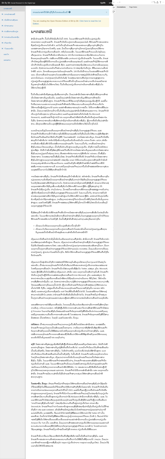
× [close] (106, 12)
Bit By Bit (18, 3)
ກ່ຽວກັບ (103, 3)
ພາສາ (111, 3)
